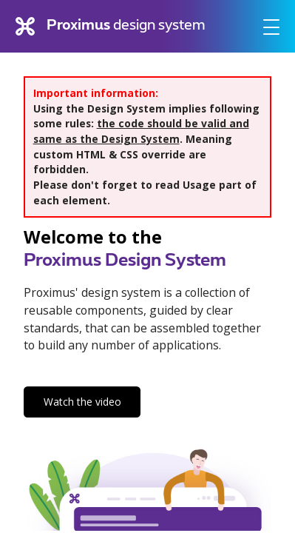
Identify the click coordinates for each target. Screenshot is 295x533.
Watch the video (82, 402)
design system (110, 26)
